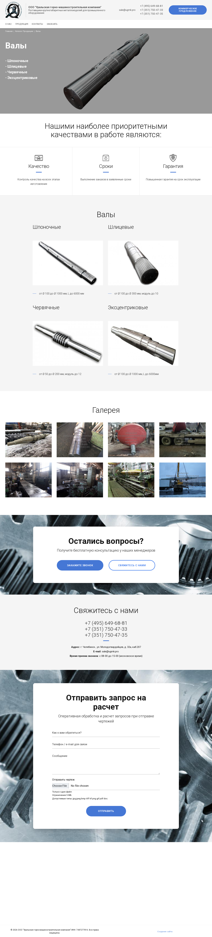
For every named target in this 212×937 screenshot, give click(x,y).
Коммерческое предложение (188, 9)
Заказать (58, 24)
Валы (38, 31)
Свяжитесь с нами (132, 565)
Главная (9, 31)
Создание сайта (164, 932)
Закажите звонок (80, 565)
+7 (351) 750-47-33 (151, 9)
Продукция (23, 24)
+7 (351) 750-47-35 (151, 13)
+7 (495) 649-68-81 (151, 5)
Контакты (41, 24)
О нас (8, 24)
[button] (68, 263)
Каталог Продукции (24, 31)
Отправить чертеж (63, 779)
